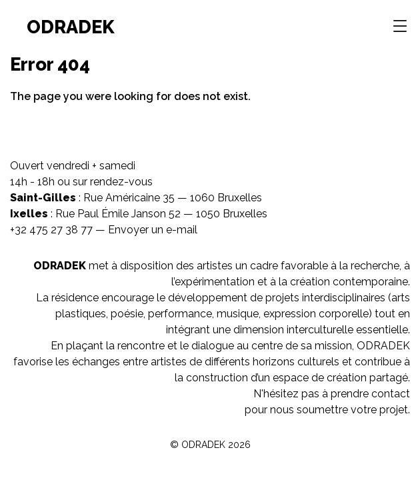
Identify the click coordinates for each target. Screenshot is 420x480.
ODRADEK (71, 26)
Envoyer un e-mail (152, 229)
